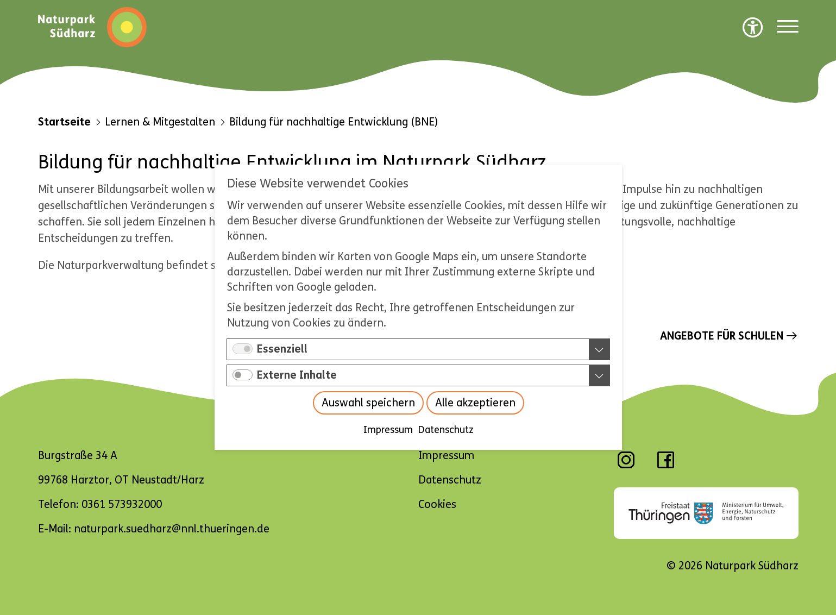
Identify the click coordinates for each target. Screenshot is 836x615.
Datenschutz (445, 430)
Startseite (64, 122)
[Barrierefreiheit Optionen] (753, 27)
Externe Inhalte (297, 375)
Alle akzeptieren (475, 403)
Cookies (437, 504)
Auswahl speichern (367, 403)
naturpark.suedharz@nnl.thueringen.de (171, 529)
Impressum (387, 430)
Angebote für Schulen (721, 336)
